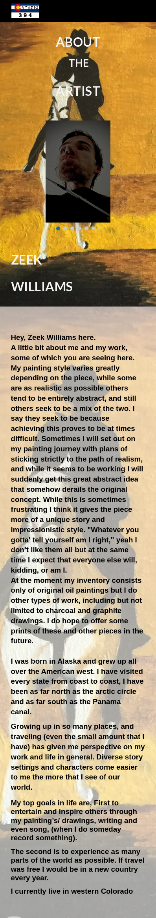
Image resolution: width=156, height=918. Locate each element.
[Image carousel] (78, 175)
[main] (78, 66)
